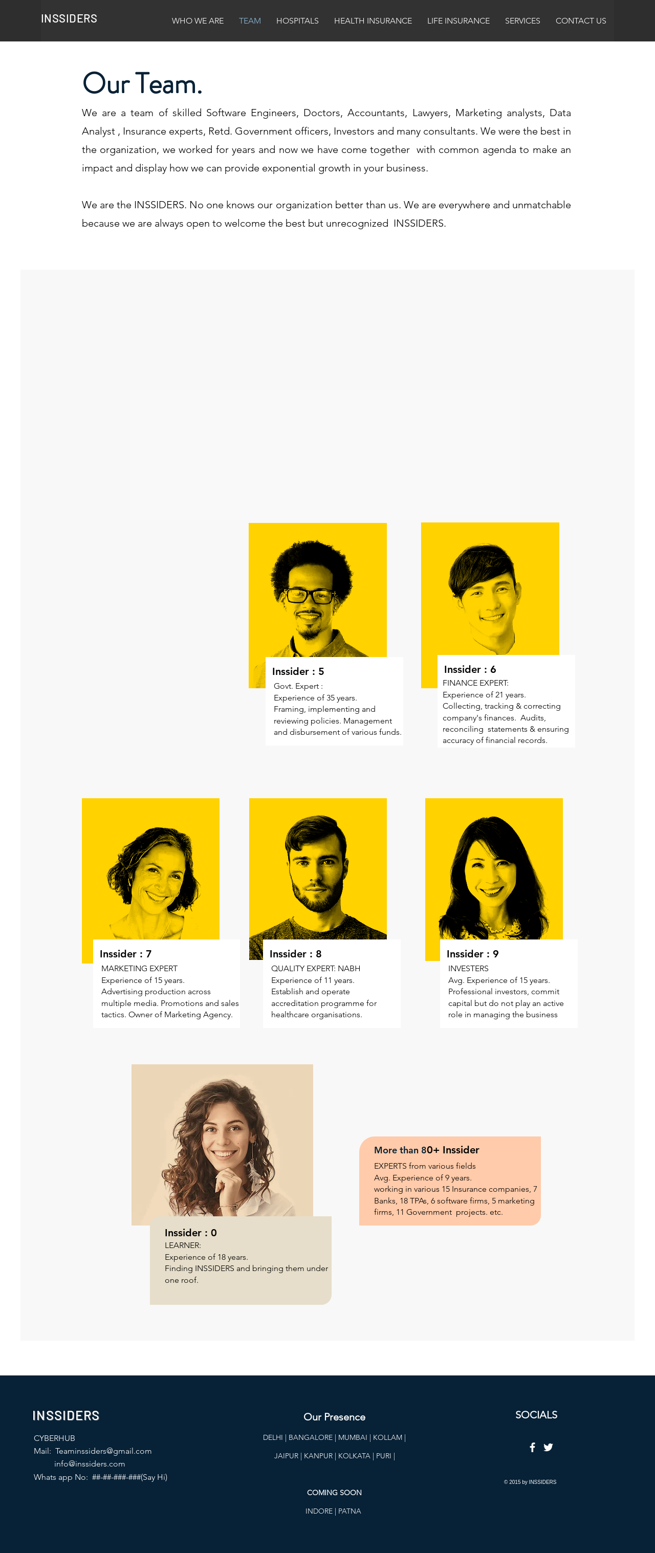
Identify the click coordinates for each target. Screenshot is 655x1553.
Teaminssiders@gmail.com (103, 1451)
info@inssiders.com (89, 1464)
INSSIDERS (69, 18)
